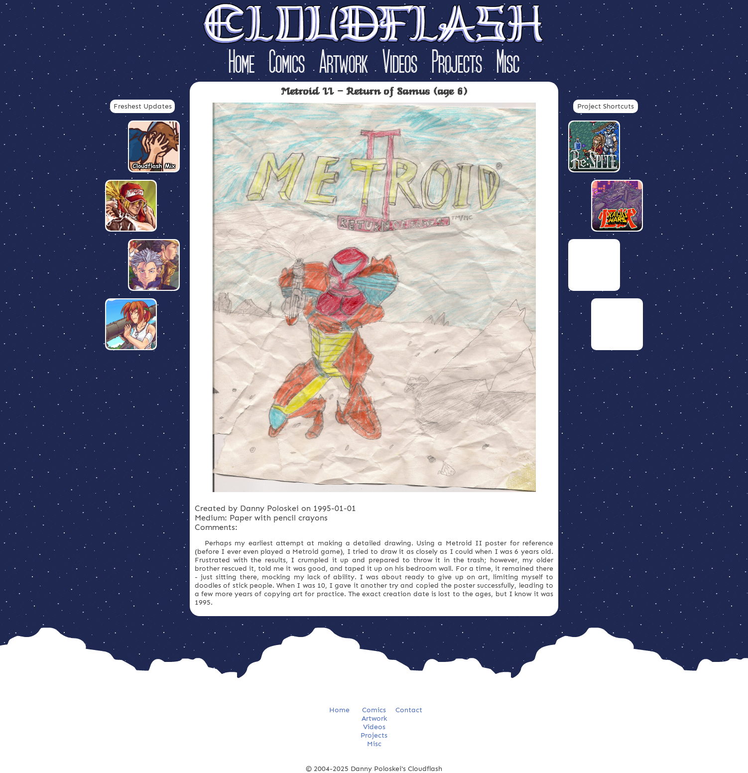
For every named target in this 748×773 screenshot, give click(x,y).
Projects (457, 64)
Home (241, 64)
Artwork (343, 64)
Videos (399, 64)
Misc (508, 64)
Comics (287, 64)
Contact (408, 710)
